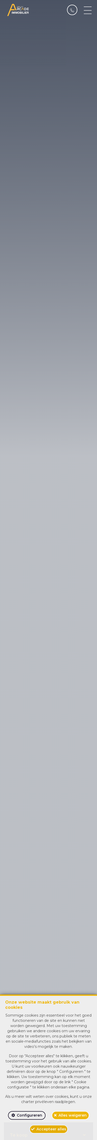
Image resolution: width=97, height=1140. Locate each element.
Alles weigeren (72, 1115)
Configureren (29, 1115)
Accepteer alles (51, 1129)
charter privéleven (37, 1101)
